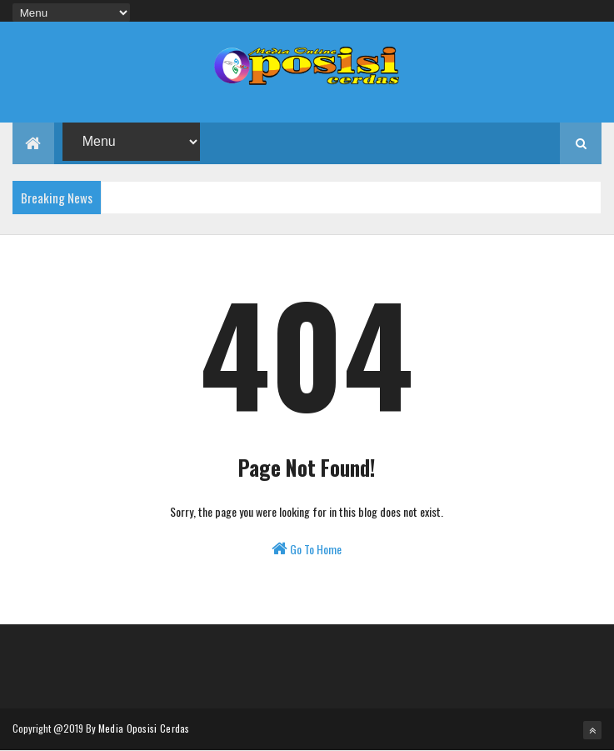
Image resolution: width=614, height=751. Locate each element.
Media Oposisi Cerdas (144, 728)
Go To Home (307, 549)
